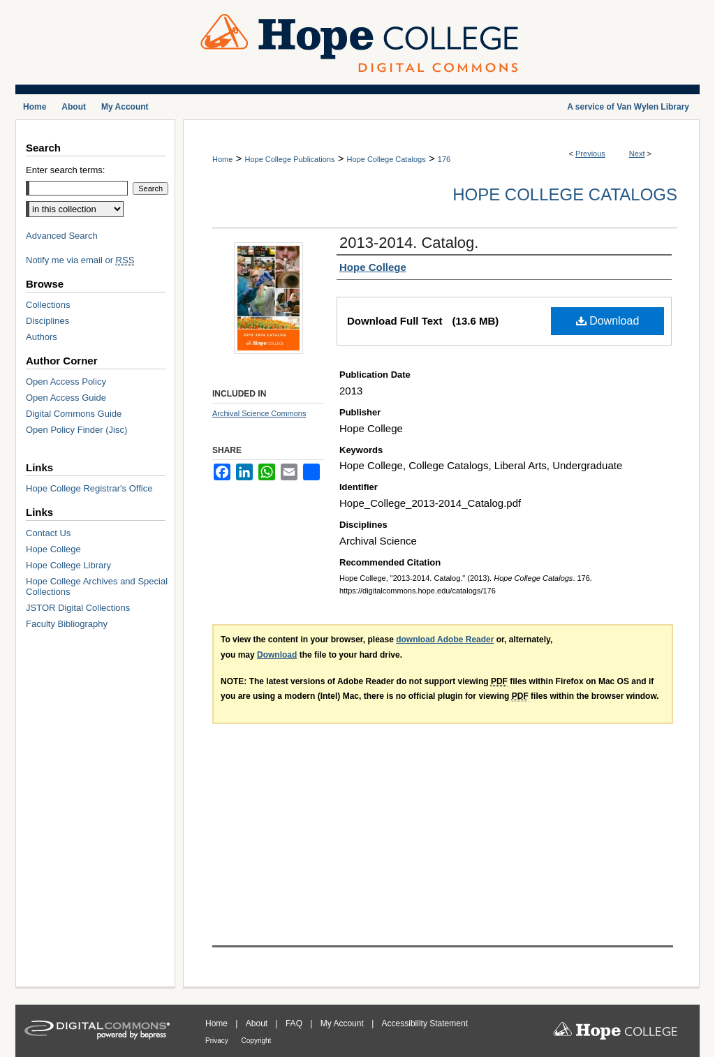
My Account (343, 1023)
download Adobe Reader (445, 639)
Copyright (257, 1040)
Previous (590, 153)
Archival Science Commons (259, 413)
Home (222, 159)
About (258, 1023)
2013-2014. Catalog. (408, 242)
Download (608, 321)
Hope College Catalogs (386, 159)
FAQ (295, 1023)
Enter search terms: (65, 170)
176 (444, 159)
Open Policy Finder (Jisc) (76, 429)
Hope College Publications (289, 159)
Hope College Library (68, 565)
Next (637, 153)
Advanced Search (62, 235)
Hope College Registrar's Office (89, 488)
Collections (48, 305)
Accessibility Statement (425, 1023)
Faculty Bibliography (67, 624)
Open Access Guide (66, 397)
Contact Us (48, 533)
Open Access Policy (66, 381)
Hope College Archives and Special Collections (97, 586)
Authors (41, 337)
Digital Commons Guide (73, 413)
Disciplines (47, 321)
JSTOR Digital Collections (78, 608)
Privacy (217, 1040)
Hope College (53, 549)
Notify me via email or (80, 260)
